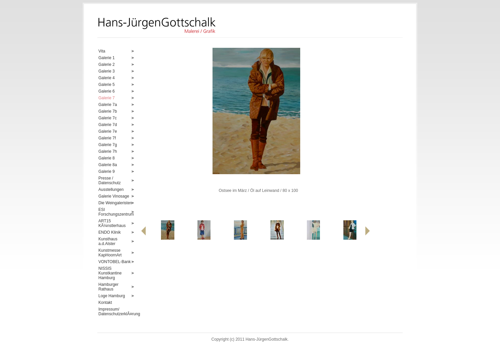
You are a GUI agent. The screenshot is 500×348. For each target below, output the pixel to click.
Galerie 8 (106, 158)
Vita (101, 51)
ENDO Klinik (109, 232)
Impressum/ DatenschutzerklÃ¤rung (116, 311)
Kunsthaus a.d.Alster (107, 241)
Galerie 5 (106, 84)
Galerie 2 (106, 64)
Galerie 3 (106, 71)
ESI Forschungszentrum (116, 212)
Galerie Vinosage (113, 196)
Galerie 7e (107, 131)
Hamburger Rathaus (108, 287)
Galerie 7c (107, 118)
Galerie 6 (106, 91)
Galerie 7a (107, 104)
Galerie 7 (106, 98)
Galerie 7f (107, 138)
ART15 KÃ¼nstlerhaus (112, 223)
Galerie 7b (107, 111)
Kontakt (105, 302)
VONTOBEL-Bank (114, 261)
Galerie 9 (106, 171)
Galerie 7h (107, 151)
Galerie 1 (106, 57)
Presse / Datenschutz (109, 180)
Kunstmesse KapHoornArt (109, 252)
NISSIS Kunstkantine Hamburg (109, 273)
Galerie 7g (107, 144)
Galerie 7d (107, 124)
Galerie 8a (107, 164)
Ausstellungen (110, 189)
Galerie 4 (106, 78)
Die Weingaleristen (115, 203)
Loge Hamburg (111, 296)
